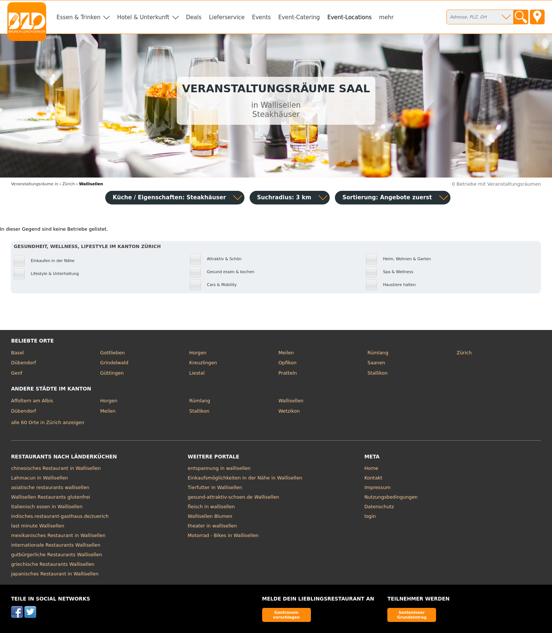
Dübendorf (23, 362)
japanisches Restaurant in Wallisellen (55, 574)
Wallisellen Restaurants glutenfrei (50, 497)
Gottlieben (112, 352)
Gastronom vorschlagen (286, 614)
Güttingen (112, 373)
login (370, 516)
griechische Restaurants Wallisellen (53, 564)
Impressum (377, 487)
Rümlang (377, 352)
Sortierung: (387, 197)
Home (371, 468)
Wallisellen (291, 400)
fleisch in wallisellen (211, 506)
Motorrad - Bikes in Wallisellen (223, 535)
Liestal (197, 373)
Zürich (464, 352)
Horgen (198, 352)
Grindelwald (114, 362)
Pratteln (287, 373)
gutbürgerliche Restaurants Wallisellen (56, 554)
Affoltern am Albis (32, 400)
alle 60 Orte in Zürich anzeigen (47, 422)
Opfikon (287, 362)
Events (261, 17)
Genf (16, 373)
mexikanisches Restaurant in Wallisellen (58, 535)
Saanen (376, 362)
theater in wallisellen (212, 526)
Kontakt (373, 478)
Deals (194, 17)
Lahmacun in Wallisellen (39, 478)
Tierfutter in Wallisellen (215, 487)
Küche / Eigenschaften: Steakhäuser (169, 197)
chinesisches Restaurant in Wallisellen (56, 468)
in (34, 184)
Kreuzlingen (203, 362)
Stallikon (377, 373)
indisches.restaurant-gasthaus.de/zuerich (60, 516)
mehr (386, 17)
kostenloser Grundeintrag (411, 614)
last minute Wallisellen (37, 526)
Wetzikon (289, 411)
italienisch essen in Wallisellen (47, 506)
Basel (17, 352)
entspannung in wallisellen (219, 468)
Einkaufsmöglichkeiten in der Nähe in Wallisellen (245, 478)
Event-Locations (349, 17)
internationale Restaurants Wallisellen (55, 545)
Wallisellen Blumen (210, 516)
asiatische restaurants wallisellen (50, 487)
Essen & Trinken (78, 17)
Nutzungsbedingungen (391, 497)
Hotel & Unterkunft (143, 17)
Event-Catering (299, 17)
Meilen (286, 352)
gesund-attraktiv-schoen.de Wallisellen (233, 497)
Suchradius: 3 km (284, 197)
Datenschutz (379, 506)
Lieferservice (227, 17)
